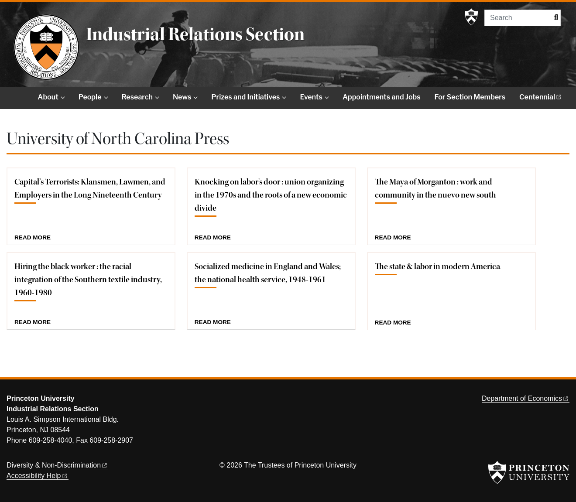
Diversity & (57, 465)
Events (311, 97)
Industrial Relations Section (195, 34)
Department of (525, 398)
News (182, 97)
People (90, 97)
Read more (32, 237)
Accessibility (38, 475)
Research (137, 97)
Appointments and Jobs (382, 97)
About (48, 97)
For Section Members (470, 97)
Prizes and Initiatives (245, 97)
